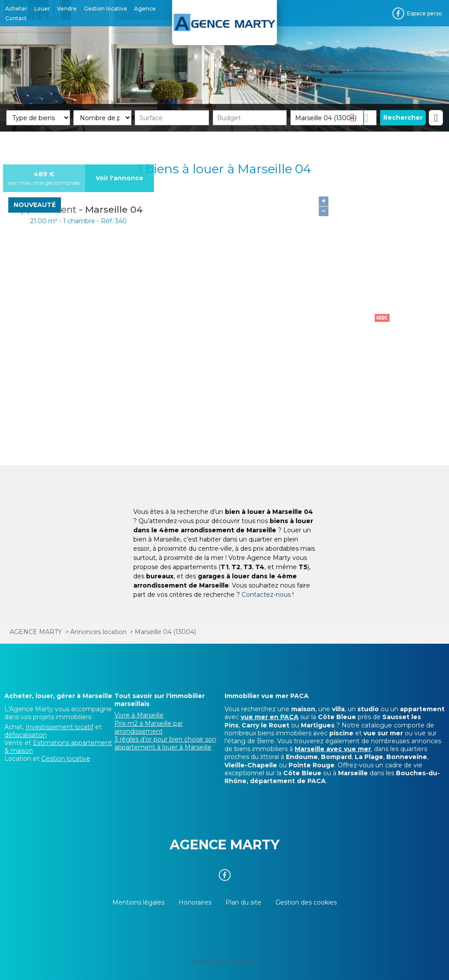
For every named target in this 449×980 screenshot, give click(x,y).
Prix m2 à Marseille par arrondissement (148, 727)
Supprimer (355, 117)
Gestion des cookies (306, 902)
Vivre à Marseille (139, 715)
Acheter (16, 8)
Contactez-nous (266, 595)
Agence (145, 8)
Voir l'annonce (119, 178)
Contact (16, 18)
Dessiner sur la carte (369, 117)
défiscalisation (25, 735)
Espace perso (424, 13)
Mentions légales (138, 902)
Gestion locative (105, 8)
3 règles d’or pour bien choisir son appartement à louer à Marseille (165, 743)
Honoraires (194, 902)
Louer (42, 8)
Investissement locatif (59, 727)
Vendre (67, 8)
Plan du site (243, 902)
